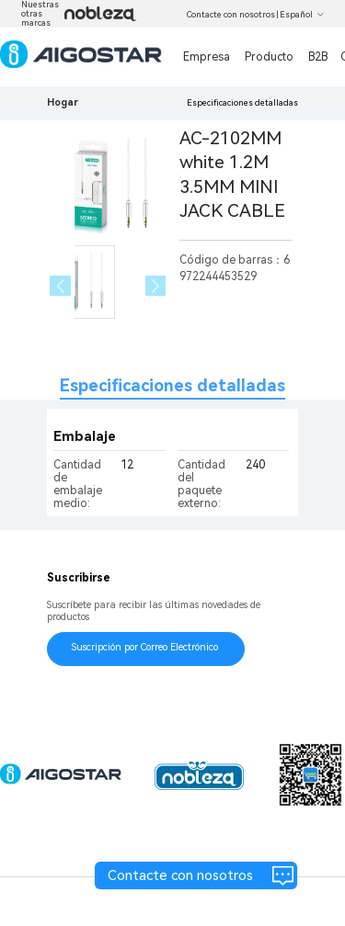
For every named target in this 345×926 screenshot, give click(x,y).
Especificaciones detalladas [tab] (172, 385)
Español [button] (302, 14)
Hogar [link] (62, 102)
